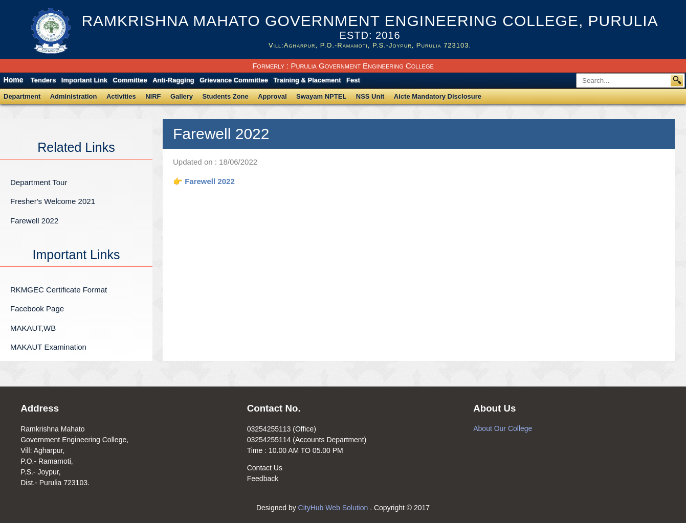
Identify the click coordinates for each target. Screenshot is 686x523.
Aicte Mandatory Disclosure (437, 96)
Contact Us (264, 468)
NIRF (153, 96)
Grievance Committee (234, 80)
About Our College (502, 428)
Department (22, 96)
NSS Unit (370, 96)
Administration (73, 96)
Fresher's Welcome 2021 (52, 201)
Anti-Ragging (173, 80)
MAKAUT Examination (48, 347)
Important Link (84, 80)
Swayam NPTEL (321, 96)
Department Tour (38, 182)
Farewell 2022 (34, 220)
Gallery (181, 96)
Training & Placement (307, 80)
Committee (130, 80)
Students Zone (226, 96)
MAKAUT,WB (33, 328)
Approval (272, 96)
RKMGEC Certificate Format (58, 289)
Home (14, 80)
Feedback (262, 478)
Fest (353, 80)
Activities (121, 96)
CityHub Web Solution (334, 508)
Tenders (43, 80)
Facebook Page (37, 308)
